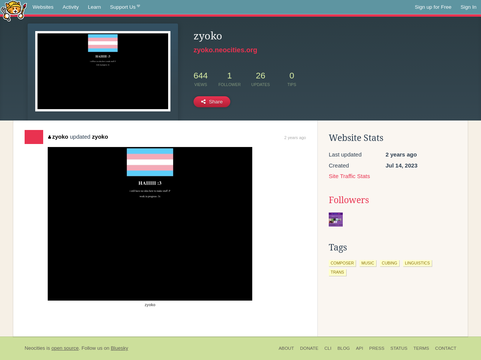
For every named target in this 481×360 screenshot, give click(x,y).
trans (337, 272)
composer (342, 263)
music (367, 263)
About (286, 348)
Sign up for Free (433, 7)
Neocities (35, 348)
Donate (309, 348)
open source (65, 348)
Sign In (468, 7)
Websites (43, 7)
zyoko (58, 136)
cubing (389, 263)
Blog (343, 348)
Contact (445, 348)
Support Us (125, 7)
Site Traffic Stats (349, 176)
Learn (94, 7)
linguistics (417, 263)
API (359, 348)
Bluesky (119, 348)
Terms (421, 348)
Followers (349, 200)
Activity (70, 7)
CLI (328, 348)
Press (376, 348)
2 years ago (295, 137)
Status (399, 348)
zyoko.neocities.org (225, 50)
